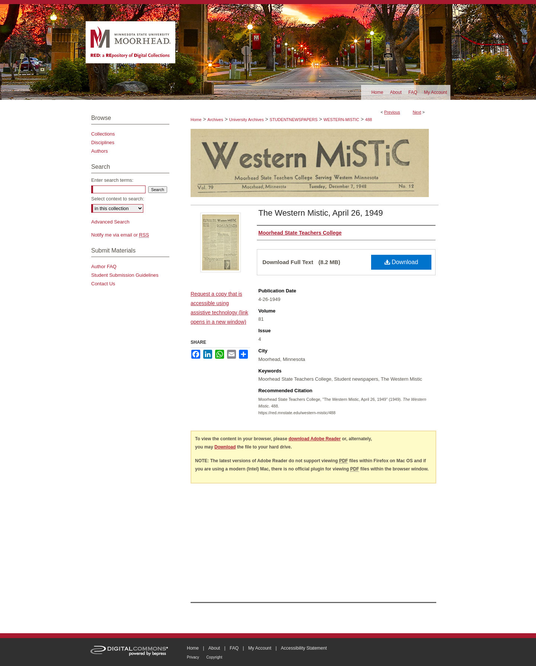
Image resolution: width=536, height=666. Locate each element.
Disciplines (102, 142)
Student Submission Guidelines (125, 275)
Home (196, 119)
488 (368, 119)
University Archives (246, 119)
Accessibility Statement (304, 648)
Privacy (193, 657)
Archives (215, 119)
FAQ (234, 648)
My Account (259, 648)
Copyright (214, 657)
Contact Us (103, 283)
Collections (103, 134)
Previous (392, 112)
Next (417, 112)
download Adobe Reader (314, 438)
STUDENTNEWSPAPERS (293, 119)
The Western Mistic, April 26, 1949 (320, 213)
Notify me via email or (120, 235)
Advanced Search (110, 222)
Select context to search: (117, 199)
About (214, 648)
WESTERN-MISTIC (341, 119)
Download (401, 262)
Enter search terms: (112, 180)
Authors (99, 151)
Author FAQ (104, 266)
